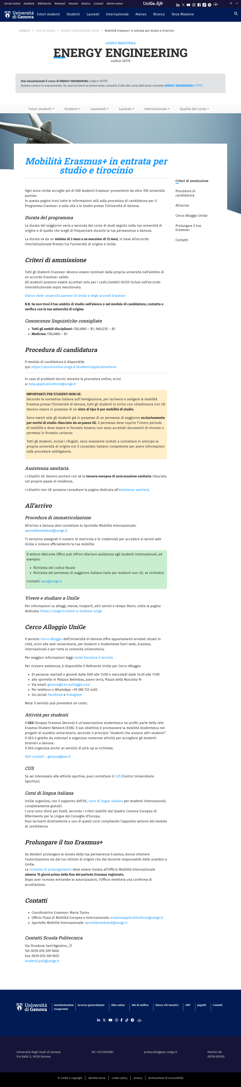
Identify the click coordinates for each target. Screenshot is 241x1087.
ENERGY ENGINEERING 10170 (80, 30)
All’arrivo (182, 205)
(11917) (184, 85)
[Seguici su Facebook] (199, 4)
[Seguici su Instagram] (194, 4)
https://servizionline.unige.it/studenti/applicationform (73, 367)
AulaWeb (29, 3)
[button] (48, 14)
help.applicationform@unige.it (52, 384)
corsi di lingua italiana (106, 801)
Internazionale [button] (155, 109)
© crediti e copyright (70, 1078)
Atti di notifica (140, 1005)
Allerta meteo (115, 3)
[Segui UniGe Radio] (215, 4)
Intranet (73, 3)
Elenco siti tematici (167, 1005)
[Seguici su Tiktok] (204, 4)
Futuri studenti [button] (40, 109)
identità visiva (96, 1078)
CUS (118, 776)
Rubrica (85, 3)
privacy (138, 1078)
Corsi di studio (45, 30)
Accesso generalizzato (91, 1005)
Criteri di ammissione (192, 181)
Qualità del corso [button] (193, 109)
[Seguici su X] (183, 4)
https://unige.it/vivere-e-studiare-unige (71, 611)
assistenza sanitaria (134, 490)
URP (187, 1005)
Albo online (118, 1005)
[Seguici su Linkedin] (178, 4)
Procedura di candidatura (185, 193)
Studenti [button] (71, 109)
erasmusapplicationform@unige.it (136, 918)
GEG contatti (34, 757)
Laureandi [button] (98, 109)
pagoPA (201, 1005)
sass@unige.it (51, 581)
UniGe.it (24, 30)
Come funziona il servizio (93, 658)
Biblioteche (44, 3)
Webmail (60, 3)
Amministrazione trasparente (62, 1007)
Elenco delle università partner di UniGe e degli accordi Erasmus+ (75, 296)
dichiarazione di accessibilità (165, 1078)
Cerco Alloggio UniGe (192, 216)
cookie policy (119, 1078)
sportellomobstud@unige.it (46, 531)
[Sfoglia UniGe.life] (154, 4)
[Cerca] (236, 14)
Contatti (98, 3)
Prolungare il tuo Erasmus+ (188, 228)
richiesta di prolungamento (50, 869)
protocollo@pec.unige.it (160, 1052)
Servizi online (12, 3)
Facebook (55, 695)
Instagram (74, 695)
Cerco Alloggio (51, 639)
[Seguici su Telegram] (210, 4)
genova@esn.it (59, 757)
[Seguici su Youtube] (188, 4)
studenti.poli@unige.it (42, 961)
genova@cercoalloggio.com (68, 685)
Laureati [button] (125, 109)
